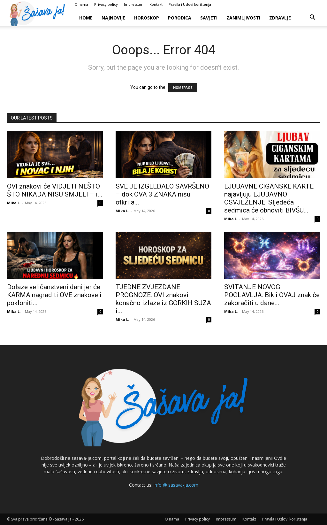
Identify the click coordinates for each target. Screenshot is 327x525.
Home (86, 18)
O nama (81, 4)
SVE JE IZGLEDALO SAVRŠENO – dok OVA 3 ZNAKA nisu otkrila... (162, 194)
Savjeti (208, 18)
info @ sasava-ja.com (176, 485)
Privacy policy (106, 4)
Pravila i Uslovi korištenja (190, 4)
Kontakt (156, 4)
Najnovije (113, 18)
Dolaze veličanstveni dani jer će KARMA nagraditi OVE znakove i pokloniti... (54, 295)
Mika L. (13, 202)
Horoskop (146, 18)
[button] (312, 18)
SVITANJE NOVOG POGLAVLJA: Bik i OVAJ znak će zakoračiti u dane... (272, 295)
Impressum (133, 4)
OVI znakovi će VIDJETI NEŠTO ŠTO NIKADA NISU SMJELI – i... (55, 190)
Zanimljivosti (243, 18)
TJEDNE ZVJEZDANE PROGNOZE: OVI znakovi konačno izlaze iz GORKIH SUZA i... (163, 299)
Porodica (179, 18)
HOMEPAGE (182, 88)
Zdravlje (280, 18)
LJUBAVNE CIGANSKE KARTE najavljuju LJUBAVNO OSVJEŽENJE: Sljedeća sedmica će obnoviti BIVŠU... (269, 198)
